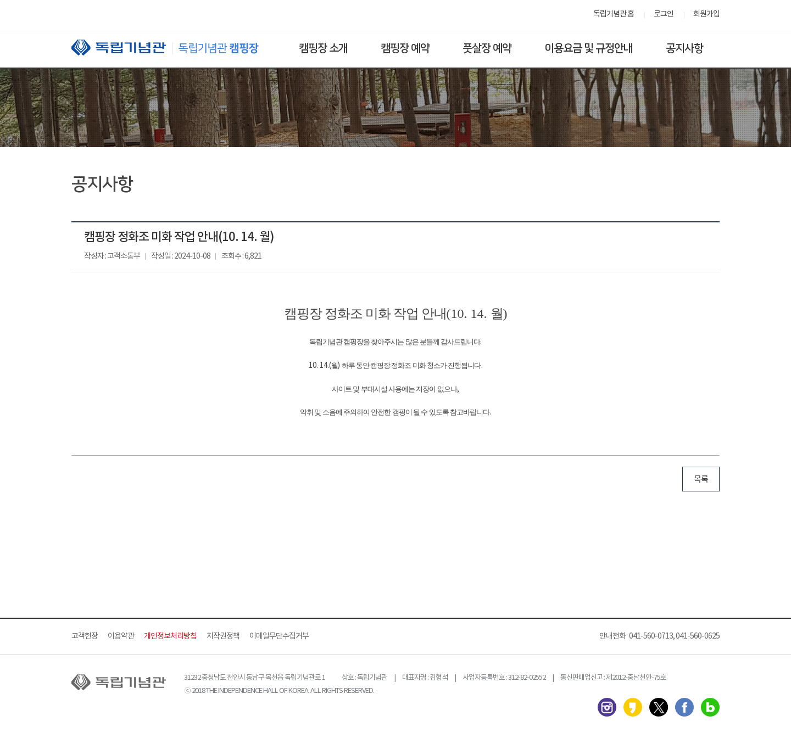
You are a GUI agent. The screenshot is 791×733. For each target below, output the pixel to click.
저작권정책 (223, 636)
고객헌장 (84, 636)
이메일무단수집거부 (279, 636)
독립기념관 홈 (613, 14)
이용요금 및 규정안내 (588, 48)
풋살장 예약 (487, 48)
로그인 (663, 14)
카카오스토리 (632, 707)
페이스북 (684, 707)
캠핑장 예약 (405, 48)
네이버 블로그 (710, 707)
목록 (701, 479)
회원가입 (706, 14)
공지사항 (684, 48)
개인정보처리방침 (170, 636)
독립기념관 (175, 47)
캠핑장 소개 (323, 48)
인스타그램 (607, 707)
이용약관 (121, 636)
